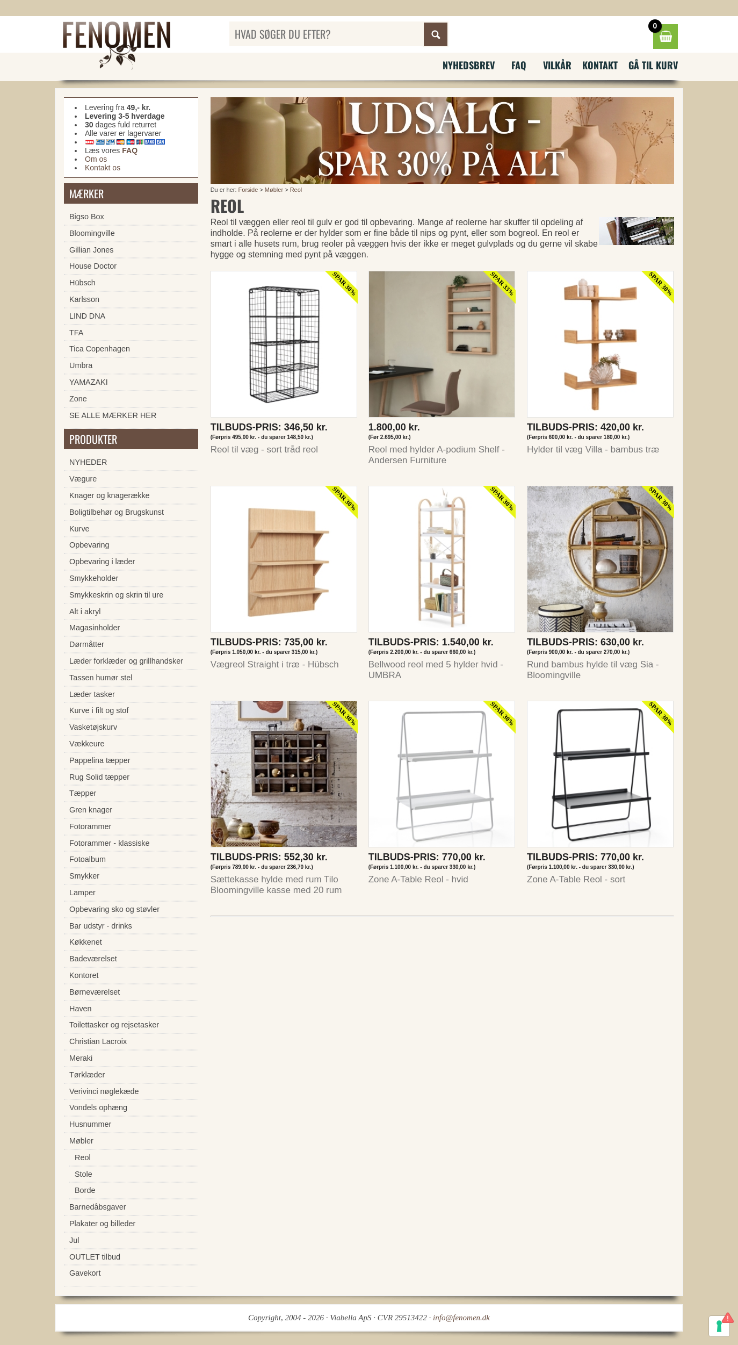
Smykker (84, 876)
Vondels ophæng (98, 1107)
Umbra (80, 365)
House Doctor (93, 266)
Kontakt (600, 65)
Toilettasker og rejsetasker (114, 1024)
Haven (80, 1008)
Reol (296, 189)
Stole (83, 1174)
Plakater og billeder (102, 1223)
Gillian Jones (91, 250)
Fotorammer (90, 826)
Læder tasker (92, 694)
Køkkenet (85, 942)
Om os (96, 159)
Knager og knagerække (109, 495)
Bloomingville (92, 233)
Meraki (80, 1058)
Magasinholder (94, 627)
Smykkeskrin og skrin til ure (116, 595)
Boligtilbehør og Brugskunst (116, 512)
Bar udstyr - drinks (100, 926)
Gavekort (84, 1273)
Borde (85, 1190)
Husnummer (90, 1124)
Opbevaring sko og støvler (114, 909)
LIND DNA (87, 316)
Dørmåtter (86, 644)
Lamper (82, 892)
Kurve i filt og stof (98, 710)
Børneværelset (94, 992)
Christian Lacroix (98, 1041)
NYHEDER (88, 462)
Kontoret (83, 975)
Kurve (79, 528)
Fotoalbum (87, 859)
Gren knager (90, 809)
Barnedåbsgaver (97, 1207)
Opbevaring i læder (102, 561)
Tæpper (82, 793)
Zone (78, 398)
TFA (76, 332)
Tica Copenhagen (99, 348)
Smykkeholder (93, 578)
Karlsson (84, 299)
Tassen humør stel (101, 677)
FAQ (518, 65)
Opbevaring (89, 545)
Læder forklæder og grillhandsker (126, 661)
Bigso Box (86, 216)
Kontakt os (102, 167)
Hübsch (82, 282)
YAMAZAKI (88, 382)
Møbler (274, 189)
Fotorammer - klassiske (109, 843)
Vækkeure (87, 743)
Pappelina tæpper (100, 760)
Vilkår (557, 65)
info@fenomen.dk (461, 1317)
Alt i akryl (84, 611)
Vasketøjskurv (93, 727)
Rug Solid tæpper (99, 777)
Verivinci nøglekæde (104, 1091)
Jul (74, 1240)
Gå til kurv (653, 65)
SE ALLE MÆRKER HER (112, 415)
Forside (248, 189)
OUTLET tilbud (94, 1257)
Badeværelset (93, 958)
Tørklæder (87, 1074)
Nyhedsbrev (469, 65)
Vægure (83, 478)
